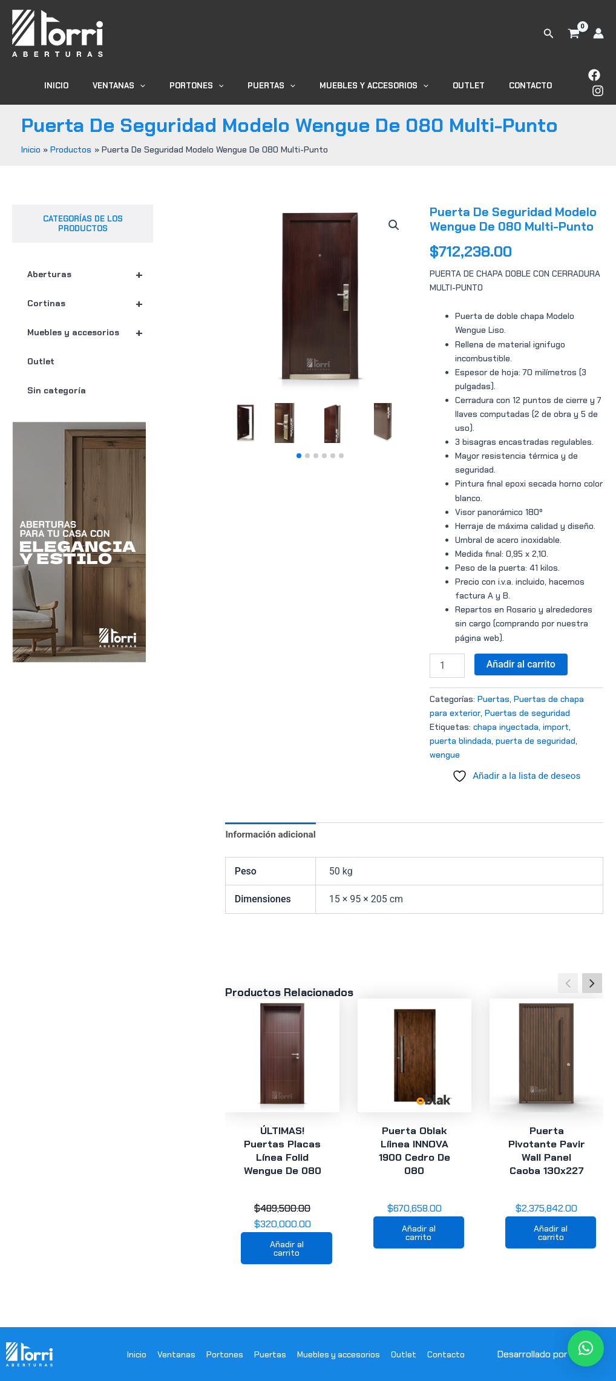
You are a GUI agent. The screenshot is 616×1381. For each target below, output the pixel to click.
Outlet (462, 82)
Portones (225, 1353)
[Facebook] (578, 80)
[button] (548, 33)
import (556, 720)
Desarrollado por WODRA (550, 1353)
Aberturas (90, 268)
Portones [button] (215, 83)
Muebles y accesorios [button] (375, 83)
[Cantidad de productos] (447, 660)
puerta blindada (460, 734)
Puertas (493, 692)
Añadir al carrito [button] (287, 1246)
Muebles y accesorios (90, 326)
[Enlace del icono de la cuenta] (598, 33)
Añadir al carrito (521, 658)
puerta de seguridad (535, 734)
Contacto (515, 82)
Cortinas (90, 297)
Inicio (91, 82)
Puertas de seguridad (527, 706)
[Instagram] (598, 80)
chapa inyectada (506, 720)
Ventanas (177, 1353)
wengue (445, 748)
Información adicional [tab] (272, 830)
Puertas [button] (282, 83)
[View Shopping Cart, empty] (573, 33)
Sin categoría (56, 384)
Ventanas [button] (145, 83)
